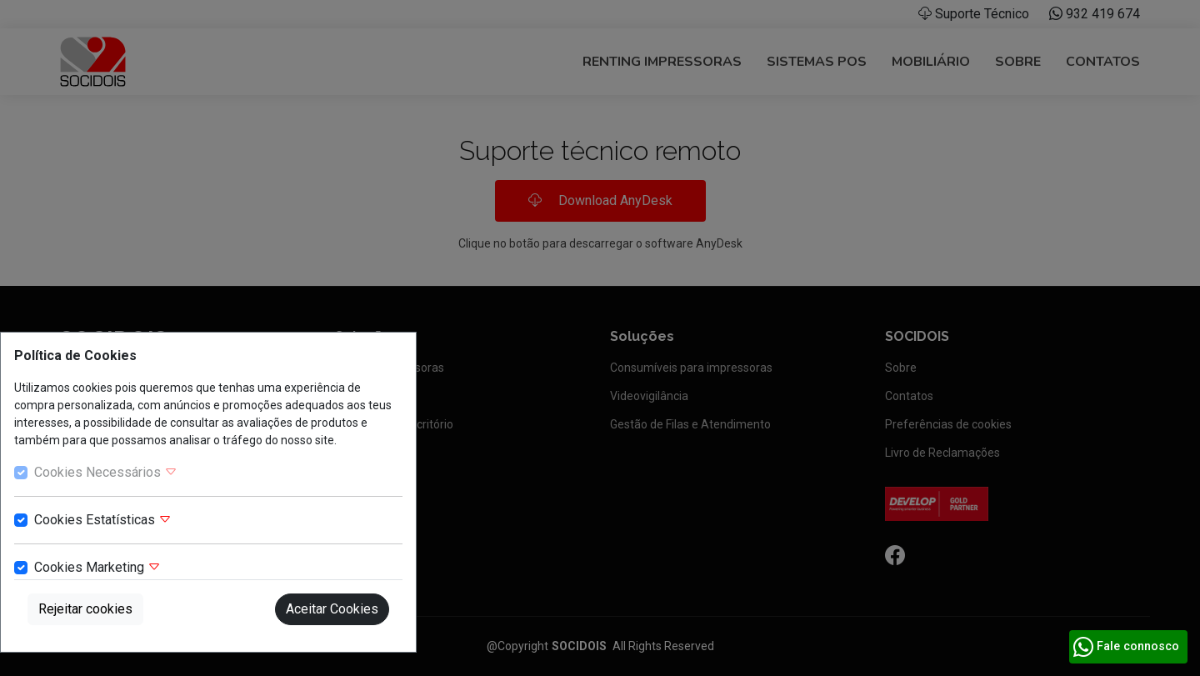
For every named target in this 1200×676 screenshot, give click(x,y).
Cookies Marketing (97, 567)
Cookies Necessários (106, 472)
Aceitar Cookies (332, 609)
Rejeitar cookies (85, 609)
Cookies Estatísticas (103, 520)
